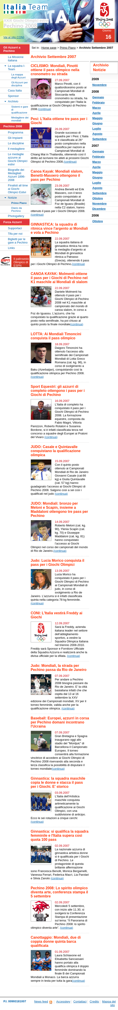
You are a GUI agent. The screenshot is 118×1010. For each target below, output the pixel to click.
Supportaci (15, 228)
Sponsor (13, 96)
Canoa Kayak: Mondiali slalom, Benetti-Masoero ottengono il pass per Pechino (57, 175)
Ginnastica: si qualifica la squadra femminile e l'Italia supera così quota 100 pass (59, 835)
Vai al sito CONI (13, 37)
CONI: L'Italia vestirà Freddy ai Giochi (56, 615)
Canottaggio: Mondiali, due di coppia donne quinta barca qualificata (56, 941)
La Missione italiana (15, 58)
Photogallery (16, 216)
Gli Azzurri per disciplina (19, 84)
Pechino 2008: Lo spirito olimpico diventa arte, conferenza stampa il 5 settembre (59, 892)
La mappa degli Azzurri (18, 76)
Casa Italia (15, 90)
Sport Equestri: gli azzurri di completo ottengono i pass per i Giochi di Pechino (58, 391)
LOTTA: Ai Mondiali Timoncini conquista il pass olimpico (56, 336)
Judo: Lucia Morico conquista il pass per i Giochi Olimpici (57, 562)
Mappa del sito (109, 1003)
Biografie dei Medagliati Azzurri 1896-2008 (16, 175)
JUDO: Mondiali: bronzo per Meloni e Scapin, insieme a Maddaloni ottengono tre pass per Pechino (59, 509)
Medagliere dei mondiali (19, 119)
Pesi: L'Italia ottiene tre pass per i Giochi (59, 121)
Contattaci (79, 1001)
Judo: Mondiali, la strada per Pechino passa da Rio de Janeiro (58, 668)
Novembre (99, 85)
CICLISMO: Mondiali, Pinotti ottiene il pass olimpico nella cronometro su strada (55, 70)
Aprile (96, 113)
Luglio (96, 128)
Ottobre (97, 198)
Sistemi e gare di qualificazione (19, 109)
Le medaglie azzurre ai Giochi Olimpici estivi (17, 159)
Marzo (96, 107)
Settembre (99, 139)
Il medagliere (16, 148)
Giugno (97, 123)
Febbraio (98, 102)
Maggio (97, 118)
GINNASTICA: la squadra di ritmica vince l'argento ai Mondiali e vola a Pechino (59, 228)
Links (11, 248)
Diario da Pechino (16, 209)
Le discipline (16, 143)
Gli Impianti (15, 138)
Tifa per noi (15, 233)
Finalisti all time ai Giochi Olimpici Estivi (18, 189)
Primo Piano (68, 47)
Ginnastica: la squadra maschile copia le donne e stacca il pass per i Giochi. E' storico (58, 782)
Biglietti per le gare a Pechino (18, 240)
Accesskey (63, 1001)
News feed (41, 1001)
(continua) (44, 109)
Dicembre (99, 208)
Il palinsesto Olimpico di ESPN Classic (21, 264)
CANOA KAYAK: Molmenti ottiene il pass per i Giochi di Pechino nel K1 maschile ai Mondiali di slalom (59, 278)
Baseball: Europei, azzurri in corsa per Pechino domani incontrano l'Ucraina (60, 722)
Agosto (97, 133)
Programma (15, 132)
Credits (94, 1001)
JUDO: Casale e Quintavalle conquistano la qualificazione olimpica (56, 451)
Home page (48, 47)
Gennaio (98, 97)
